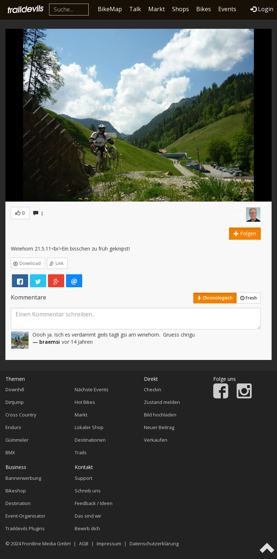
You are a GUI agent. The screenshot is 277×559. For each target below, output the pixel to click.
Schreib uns (88, 490)
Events (227, 9)
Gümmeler (16, 440)
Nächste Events (92, 389)
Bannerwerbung (23, 478)
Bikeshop (15, 490)
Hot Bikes (85, 402)
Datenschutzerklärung (154, 543)
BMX (10, 452)
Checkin (152, 389)
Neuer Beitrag (159, 427)
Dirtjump (14, 402)
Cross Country (20, 414)
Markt (156, 9)
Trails (81, 452)
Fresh (248, 298)
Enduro (13, 427)
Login (261, 9)
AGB (83, 543)
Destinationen (90, 440)
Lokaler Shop (89, 427)
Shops (180, 9)
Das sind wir (88, 516)
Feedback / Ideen (94, 503)
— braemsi (46, 341)
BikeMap (110, 9)
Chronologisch (215, 298)
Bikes (203, 9)
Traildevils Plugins (25, 528)
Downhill (14, 389)
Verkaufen (155, 440)
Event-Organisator (25, 516)
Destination (18, 503)
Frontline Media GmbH (46, 543)
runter (237, 214)
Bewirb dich (87, 528)
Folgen (245, 233)
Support (83, 478)
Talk (135, 9)
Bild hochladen (160, 414)
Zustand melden (162, 402)
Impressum (109, 543)
